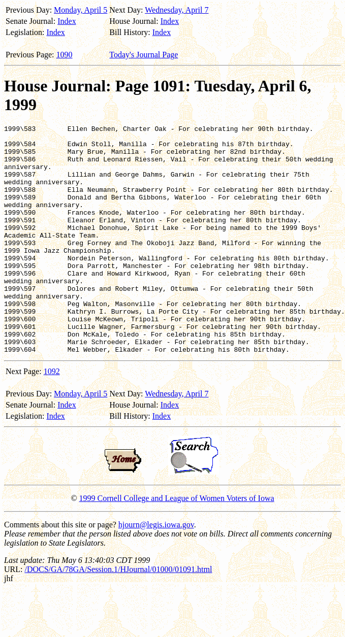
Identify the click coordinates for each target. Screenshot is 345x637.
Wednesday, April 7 (176, 10)
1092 (52, 417)
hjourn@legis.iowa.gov (156, 570)
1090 (64, 54)
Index (66, 21)
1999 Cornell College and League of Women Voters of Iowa (176, 544)
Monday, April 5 (80, 10)
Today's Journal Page (143, 54)
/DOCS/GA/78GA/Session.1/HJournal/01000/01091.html (118, 615)
